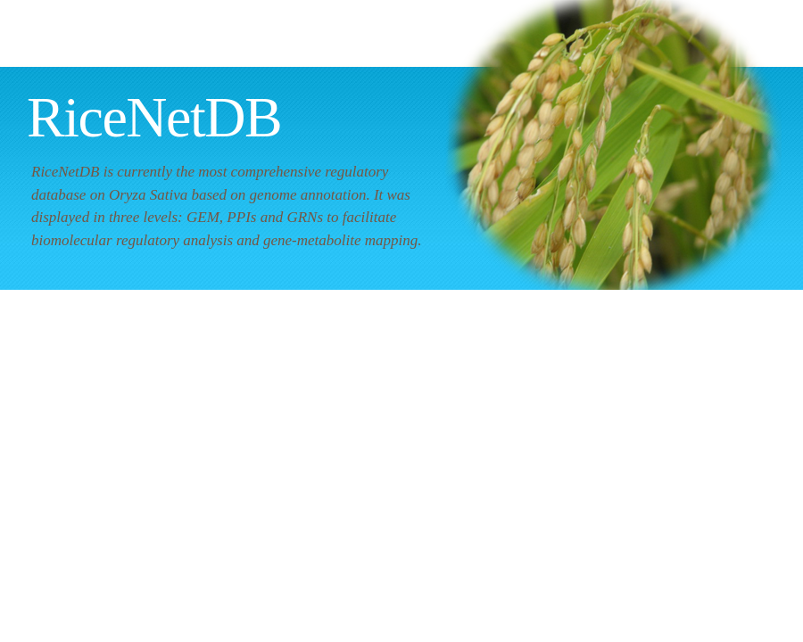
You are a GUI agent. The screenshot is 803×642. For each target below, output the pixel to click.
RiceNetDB (154, 117)
